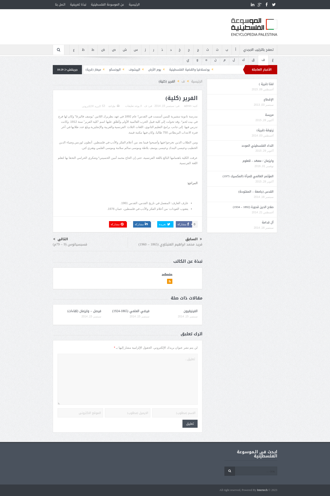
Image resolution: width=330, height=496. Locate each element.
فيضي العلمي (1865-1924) (130, 311)
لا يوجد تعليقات (133, 106)
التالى (60, 239)
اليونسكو (115, 69)
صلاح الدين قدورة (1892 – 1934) (253, 207)
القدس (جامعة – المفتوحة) (256, 191)
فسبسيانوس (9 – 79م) (70, 244)
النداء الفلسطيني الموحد (257, 145)
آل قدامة (268, 222)
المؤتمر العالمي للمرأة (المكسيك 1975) (248, 176)
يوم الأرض (154, 69)
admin (188, 106)
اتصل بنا (60, 4)
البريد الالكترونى (93, 106)
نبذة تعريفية (78, 4)
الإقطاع (269, 99)
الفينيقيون (191, 311)
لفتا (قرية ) (266, 84)
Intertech (262, 490)
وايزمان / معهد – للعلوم (258, 161)
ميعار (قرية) (93, 69)
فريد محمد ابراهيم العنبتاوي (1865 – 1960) (171, 244)
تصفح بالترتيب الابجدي (258, 50)
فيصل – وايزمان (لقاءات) (84, 311)
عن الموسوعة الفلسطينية (107, 4)
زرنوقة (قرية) (265, 130)
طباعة (113, 106)
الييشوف (134, 69)
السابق (193, 239)
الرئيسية (134, 4)
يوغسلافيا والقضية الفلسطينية (189, 69)
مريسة (269, 115)
